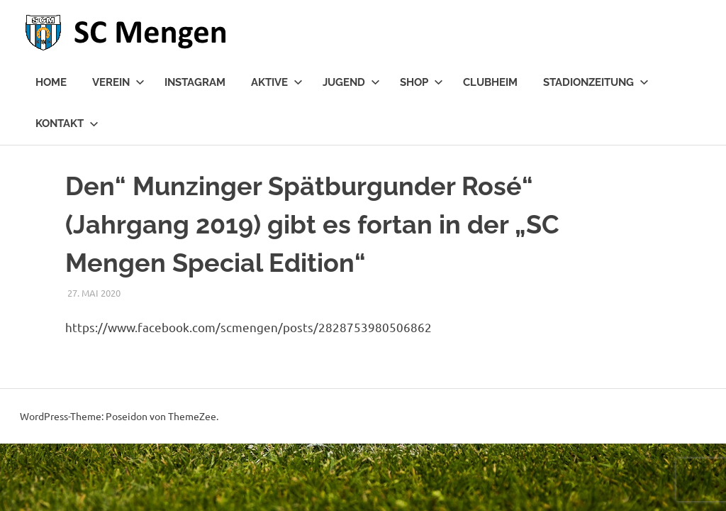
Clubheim (490, 82)
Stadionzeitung (596, 82)
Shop (421, 82)
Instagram (194, 82)
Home (51, 82)
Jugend (351, 82)
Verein (118, 82)
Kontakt (67, 123)
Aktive (277, 82)
